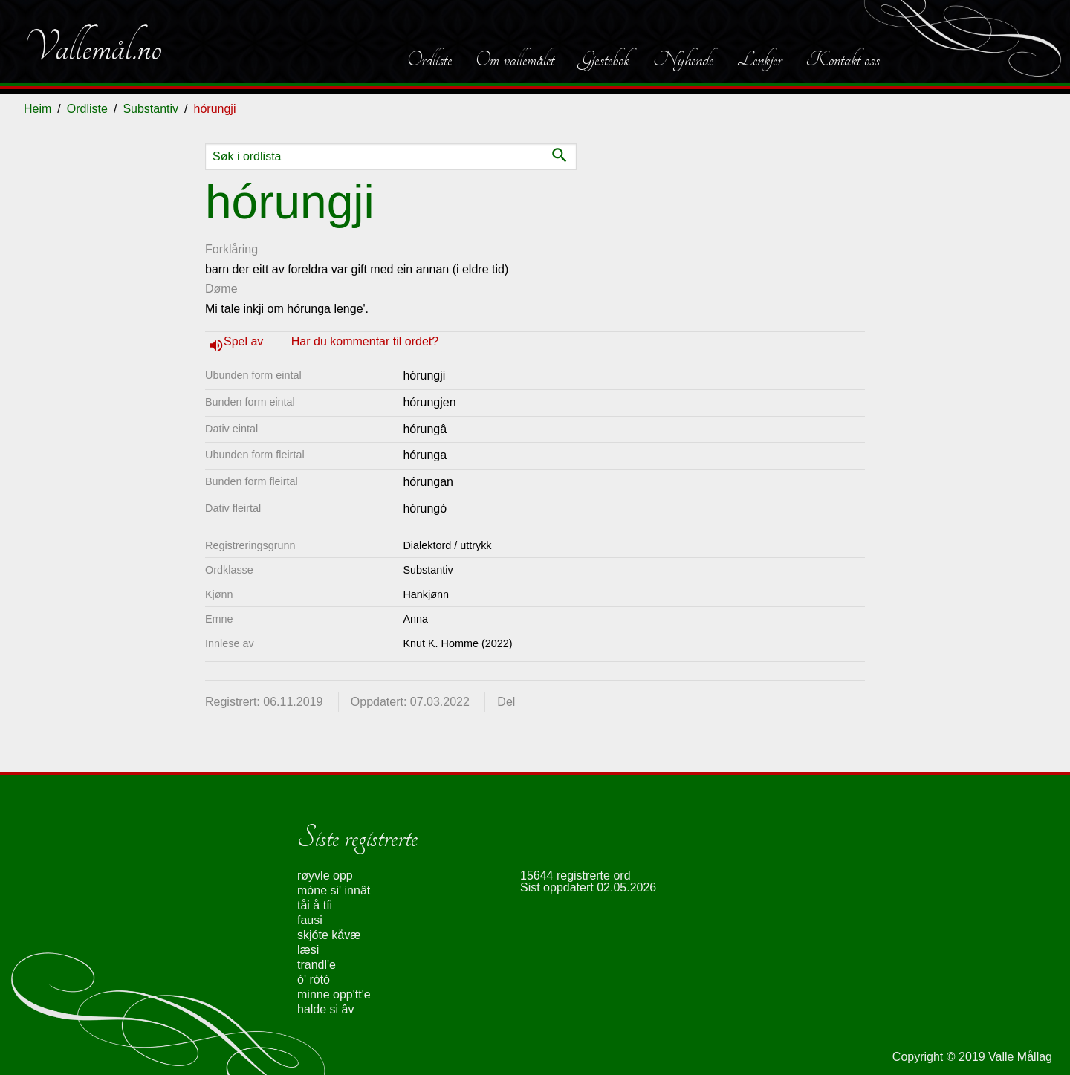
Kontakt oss (842, 59)
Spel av (245, 341)
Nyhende (683, 59)
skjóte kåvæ (328, 935)
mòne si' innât (333, 890)
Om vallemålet (515, 59)
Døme (221, 288)
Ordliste (429, 59)
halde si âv (325, 1009)
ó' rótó (313, 979)
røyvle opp (325, 875)
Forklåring (231, 249)
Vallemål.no (93, 47)
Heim (37, 109)
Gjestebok (603, 59)
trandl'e (316, 964)
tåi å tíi (314, 905)
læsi (308, 950)
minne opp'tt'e (334, 994)
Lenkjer (759, 59)
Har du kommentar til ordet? (364, 341)
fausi (309, 920)
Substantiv (150, 109)
